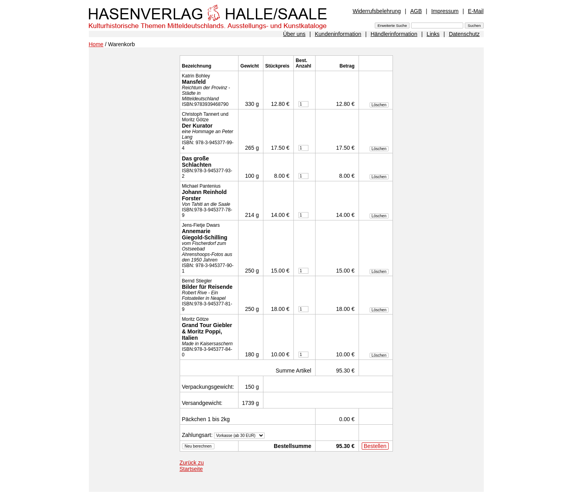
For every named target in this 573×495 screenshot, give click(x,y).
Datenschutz (464, 34)
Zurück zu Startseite (192, 465)
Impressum (444, 11)
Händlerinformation (393, 34)
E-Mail (476, 11)
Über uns (294, 34)
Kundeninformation (338, 34)
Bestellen (375, 446)
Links (433, 34)
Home (96, 44)
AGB (416, 11)
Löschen (379, 105)
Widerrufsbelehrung (377, 11)
